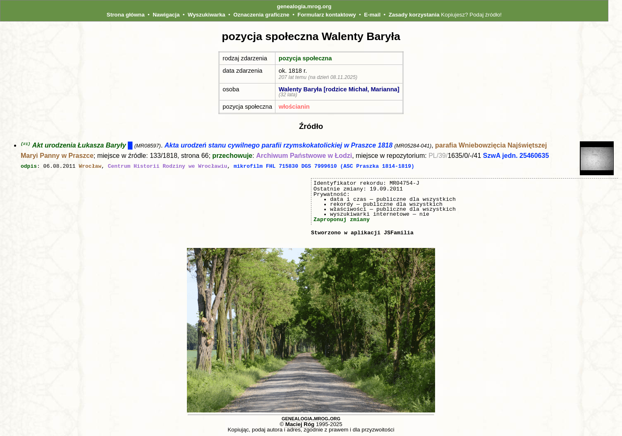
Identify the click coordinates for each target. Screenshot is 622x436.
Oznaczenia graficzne (261, 15)
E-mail (372, 15)
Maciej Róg (299, 424)
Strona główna (126, 15)
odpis (29, 166)
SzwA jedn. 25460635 (516, 156)
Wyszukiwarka (206, 15)
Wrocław (90, 166)
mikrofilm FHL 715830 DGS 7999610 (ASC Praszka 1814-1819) (324, 166)
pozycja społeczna (305, 58)
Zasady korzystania (414, 15)
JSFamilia (399, 232)
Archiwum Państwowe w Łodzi (304, 156)
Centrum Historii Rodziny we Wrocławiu (167, 166)
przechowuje (232, 156)
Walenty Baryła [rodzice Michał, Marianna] (339, 89)
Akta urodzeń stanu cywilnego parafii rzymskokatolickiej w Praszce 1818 (278, 145)
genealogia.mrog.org (304, 6)
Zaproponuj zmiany (341, 219)
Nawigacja (166, 15)
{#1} (25, 144)
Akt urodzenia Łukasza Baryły (79, 145)
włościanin (294, 106)
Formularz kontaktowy (326, 15)
